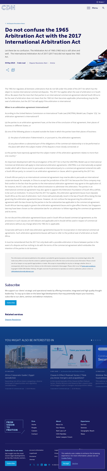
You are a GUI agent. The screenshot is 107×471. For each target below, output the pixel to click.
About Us (59, 425)
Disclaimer (32, 456)
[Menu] (92, 8)
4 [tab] (97, 346)
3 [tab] (95, 346)
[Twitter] (34, 465)
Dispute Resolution (13, 320)
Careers (34, 431)
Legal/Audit (33, 453)
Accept (66, 463)
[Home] (8, 8)
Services (84, 428)
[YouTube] (45, 465)
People (34, 428)
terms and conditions (88, 266)
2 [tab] (93, 346)
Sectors (83, 425)
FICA (56, 456)
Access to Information (36, 450)
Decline (75, 463)
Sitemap (32, 459)
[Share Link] (7, 71)
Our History (60, 428)
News (83, 434)
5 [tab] (100, 346)
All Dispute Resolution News (16, 24)
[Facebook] (30, 465)
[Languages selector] (101, 2)
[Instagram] (38, 465)
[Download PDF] (13, 71)
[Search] (103, 8)
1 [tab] (91, 346)
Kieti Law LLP (61, 431)
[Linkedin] (41, 465)
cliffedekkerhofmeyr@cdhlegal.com (22, 271)
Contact (34, 434)
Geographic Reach (87, 431)
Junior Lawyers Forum (64, 437)
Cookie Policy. (66, 458)
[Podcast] (49, 465)
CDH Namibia (61, 434)
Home (33, 425)
